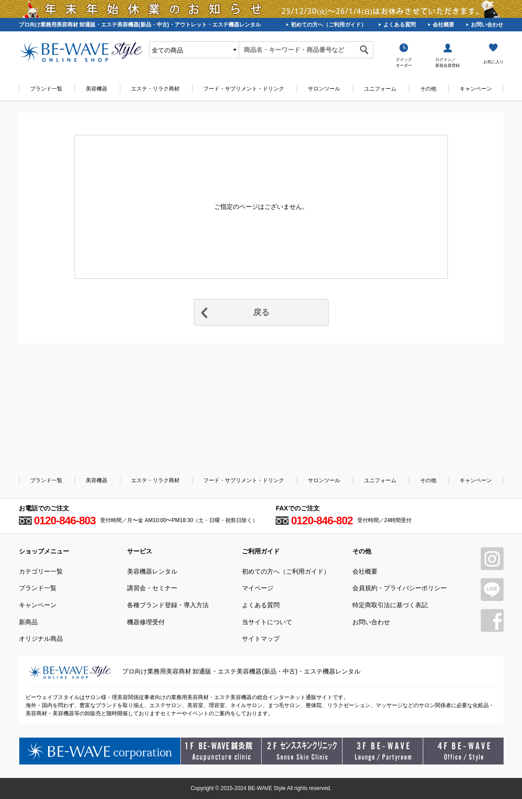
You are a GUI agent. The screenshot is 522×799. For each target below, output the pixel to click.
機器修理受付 (146, 622)
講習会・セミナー (152, 588)
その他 (428, 89)
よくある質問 (399, 25)
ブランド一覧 (46, 89)
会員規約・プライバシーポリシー (399, 588)
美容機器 (96, 89)
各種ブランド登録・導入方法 (168, 605)
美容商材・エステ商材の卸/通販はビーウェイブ (80, 52)
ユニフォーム (380, 89)
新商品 (28, 622)
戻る (261, 312)
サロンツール (324, 89)
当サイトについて (267, 622)
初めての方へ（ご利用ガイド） (328, 25)
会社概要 (443, 25)
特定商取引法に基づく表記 (390, 605)
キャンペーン (476, 89)
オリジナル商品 (41, 638)
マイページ (257, 588)
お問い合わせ (487, 25)
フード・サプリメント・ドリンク (243, 89)
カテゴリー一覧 (41, 571)
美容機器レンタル (152, 571)
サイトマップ (261, 638)
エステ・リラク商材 (155, 89)
